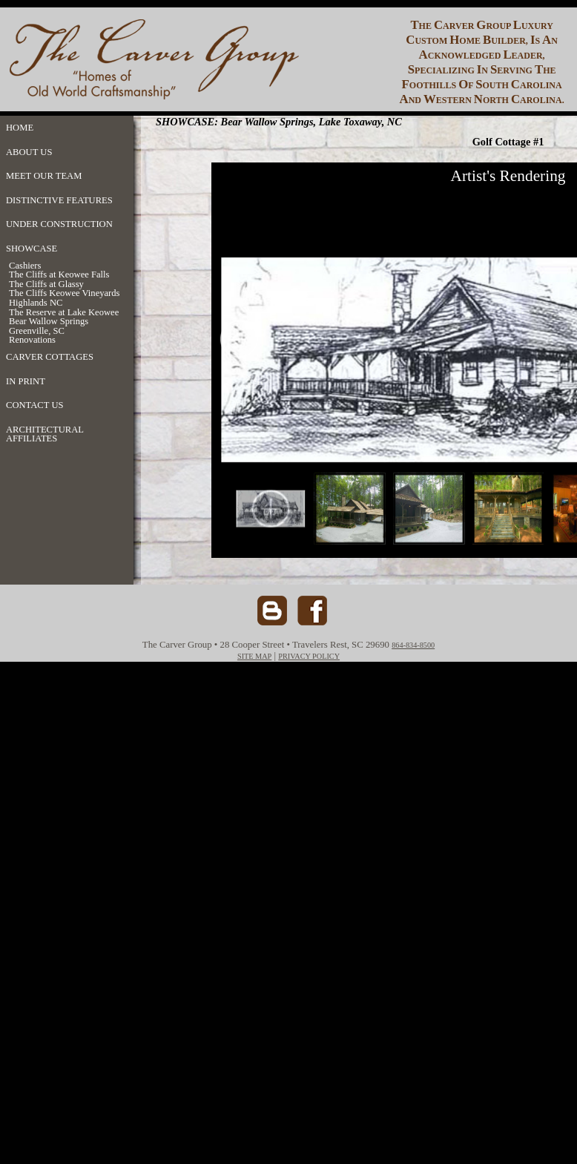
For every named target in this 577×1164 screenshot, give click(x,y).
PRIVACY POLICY (309, 656)
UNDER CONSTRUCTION (59, 224)
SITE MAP (254, 656)
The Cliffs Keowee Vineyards (64, 293)
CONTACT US (34, 405)
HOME (19, 127)
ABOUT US (29, 152)
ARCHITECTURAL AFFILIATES (44, 434)
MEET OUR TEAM (44, 176)
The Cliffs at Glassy (46, 284)
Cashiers (25, 266)
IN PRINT (25, 381)
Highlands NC (35, 303)
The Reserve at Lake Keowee (64, 313)
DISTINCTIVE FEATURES (59, 200)
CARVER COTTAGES (49, 357)
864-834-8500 (413, 645)
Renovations (32, 340)
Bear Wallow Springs (48, 321)
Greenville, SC (37, 331)
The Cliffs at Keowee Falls (59, 275)
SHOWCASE (31, 248)
